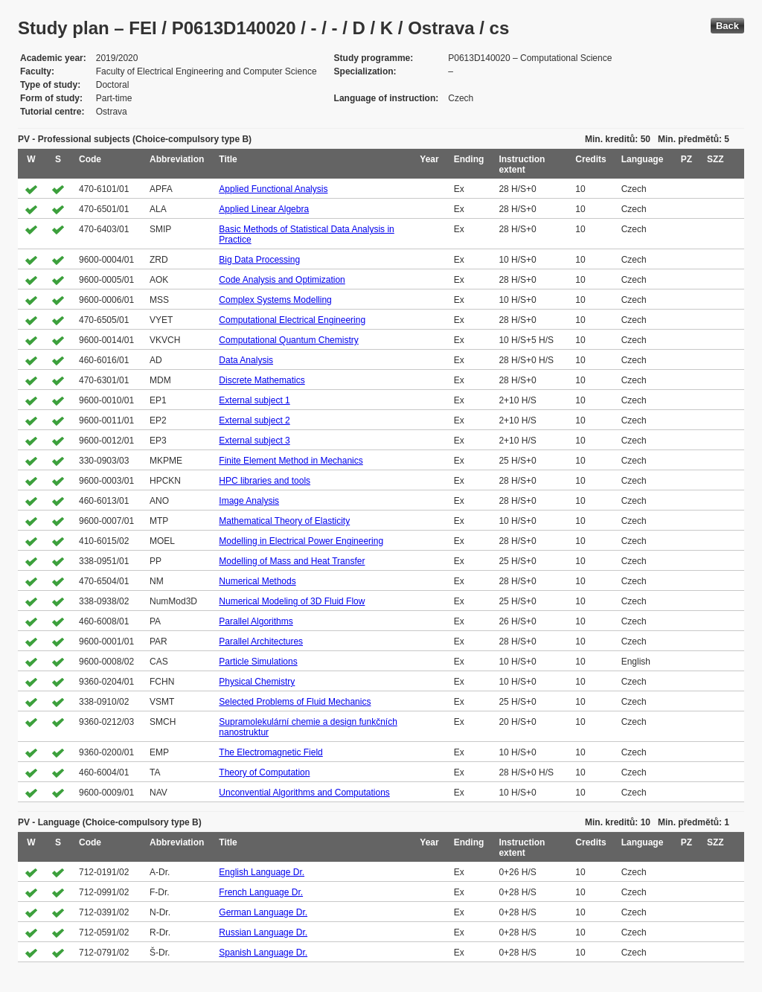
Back (727, 25)
